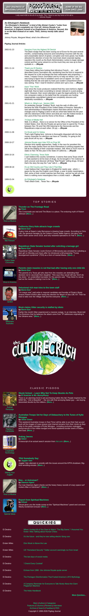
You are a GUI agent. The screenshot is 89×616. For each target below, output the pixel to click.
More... (30, 214)
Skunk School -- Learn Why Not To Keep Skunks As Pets (46, 393)
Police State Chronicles (10, 261)
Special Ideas (9, 514)
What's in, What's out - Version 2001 (39, 103)
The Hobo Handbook (32, 591)
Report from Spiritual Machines (34, 500)
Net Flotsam (10, 241)
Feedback (50, 608)
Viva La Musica (9, 221)
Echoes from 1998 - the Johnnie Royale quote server (45, 570)
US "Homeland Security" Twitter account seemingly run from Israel (51, 550)
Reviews (48, 606)
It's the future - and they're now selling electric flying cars (47, 537)
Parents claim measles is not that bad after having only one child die (52, 268)
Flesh (23, 209)
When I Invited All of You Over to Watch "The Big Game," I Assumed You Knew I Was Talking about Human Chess (53, 531)
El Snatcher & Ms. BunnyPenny (35, 395)
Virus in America (9, 282)
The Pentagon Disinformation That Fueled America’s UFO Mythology (52, 577)
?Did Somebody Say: (29, 458)
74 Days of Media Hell (34, 120)
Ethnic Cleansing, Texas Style (37, 155)
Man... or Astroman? (28, 480)
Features (31, 606)
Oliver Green (26, 420)
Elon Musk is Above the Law (35, 543)
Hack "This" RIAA (32, 87)
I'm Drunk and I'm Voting (35, 132)
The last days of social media (36, 557)
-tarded (10, 302)
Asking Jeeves (26, 436)
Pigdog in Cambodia (10, 430)
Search (41, 608)
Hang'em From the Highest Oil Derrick (40, 50)
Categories (51, 603)
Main (35, 603)
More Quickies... (79, 595)
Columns (39, 606)
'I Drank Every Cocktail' (33, 563)
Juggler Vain (26, 461)
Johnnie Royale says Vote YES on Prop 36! (42, 142)
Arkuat (24, 502)
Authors (42, 603)
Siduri (23, 439)
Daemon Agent (27, 482)
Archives (33, 608)
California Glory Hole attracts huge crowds (39, 226)
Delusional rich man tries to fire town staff (39, 287)
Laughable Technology (9, 452)
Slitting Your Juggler (10, 474)
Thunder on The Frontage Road (34, 207)
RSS (57, 608)
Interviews (57, 606)
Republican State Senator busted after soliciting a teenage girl (49, 246)
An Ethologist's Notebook (35, 179)
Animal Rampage (10, 408)
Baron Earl (26, 229)
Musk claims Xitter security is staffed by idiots (41, 307)
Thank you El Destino (33, 68)
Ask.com (59, 441)
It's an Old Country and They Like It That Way (43, 167)
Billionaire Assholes (10, 322)
